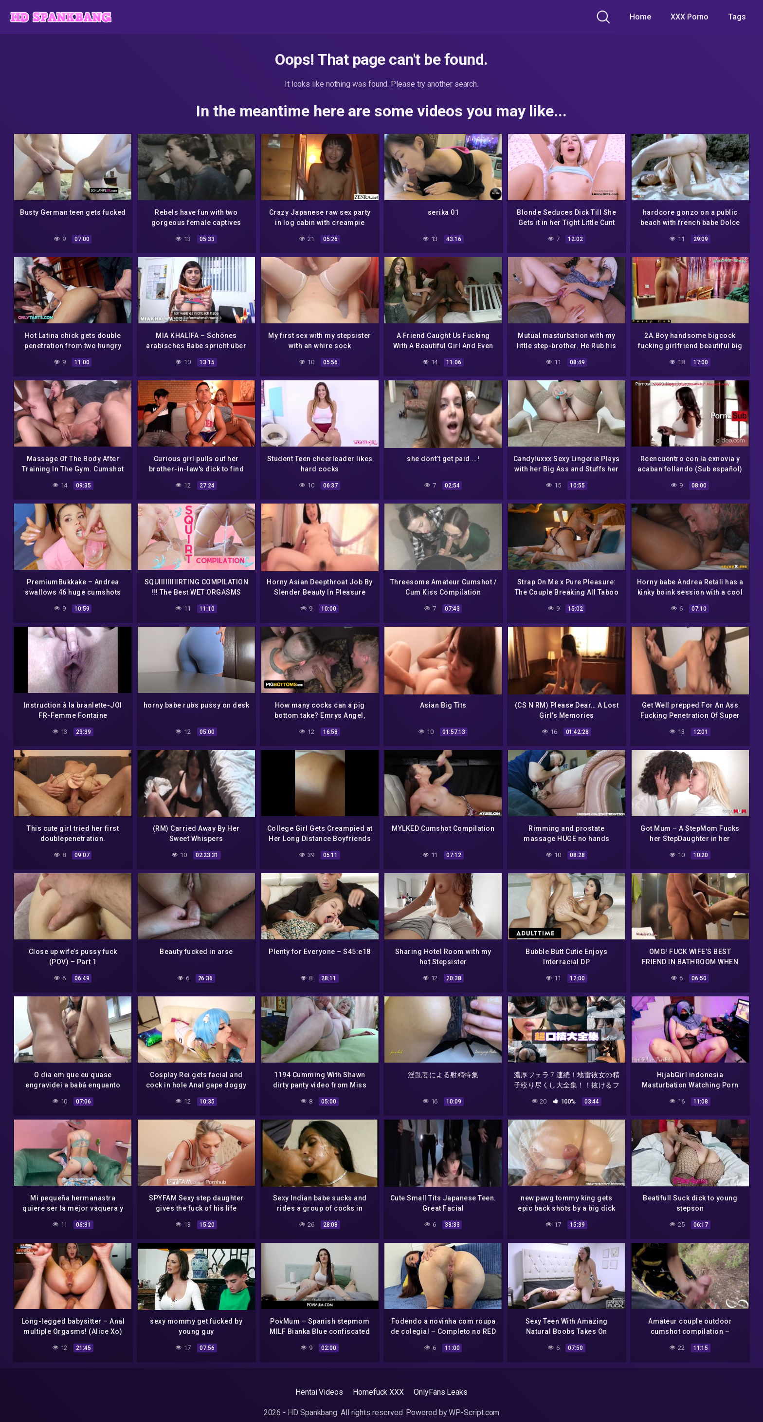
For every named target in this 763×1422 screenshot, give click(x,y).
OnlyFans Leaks (441, 1390)
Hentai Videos (319, 1390)
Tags (737, 16)
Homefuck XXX (378, 1390)
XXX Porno (689, 16)
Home (640, 16)
